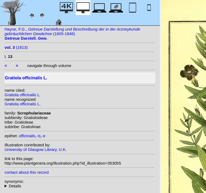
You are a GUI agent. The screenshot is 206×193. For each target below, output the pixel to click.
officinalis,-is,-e (32, 135)
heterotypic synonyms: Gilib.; (80, 186)
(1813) (16, 47)
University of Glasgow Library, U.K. (36, 149)
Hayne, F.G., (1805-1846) (72, 33)
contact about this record (27, 172)
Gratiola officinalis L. (23, 94)
